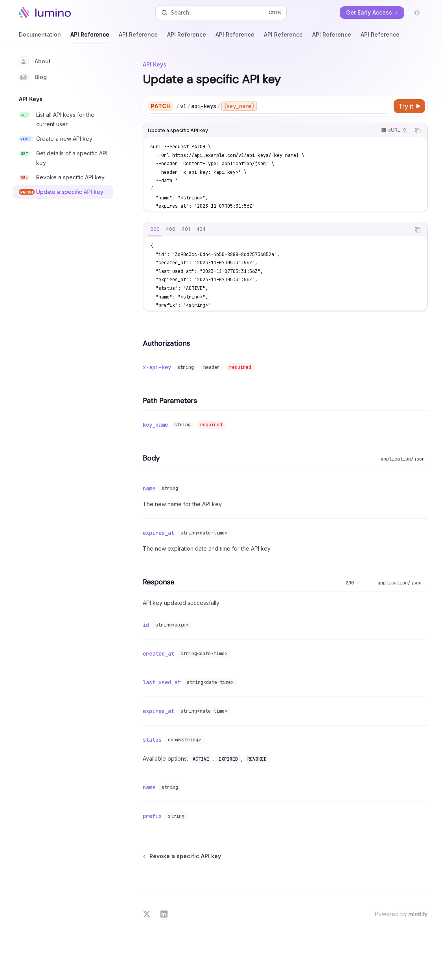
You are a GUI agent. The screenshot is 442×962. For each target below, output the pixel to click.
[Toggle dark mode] (417, 12)
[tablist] (276, 229)
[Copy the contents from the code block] (418, 130)
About (35, 61)
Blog (33, 77)
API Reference (89, 37)
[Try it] (409, 106)
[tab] (155, 229)
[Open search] (221, 13)
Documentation (40, 37)
